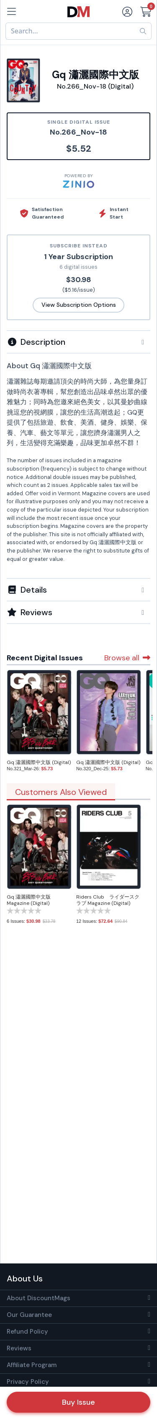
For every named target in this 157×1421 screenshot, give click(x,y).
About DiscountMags (38, 1298)
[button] (78, 342)
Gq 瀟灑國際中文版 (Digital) (39, 762)
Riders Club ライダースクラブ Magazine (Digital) (107, 900)
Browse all (127, 658)
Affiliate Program (32, 1365)
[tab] (78, 341)
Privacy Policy (28, 1382)
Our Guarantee (29, 1315)
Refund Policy (27, 1331)
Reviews (19, 1348)
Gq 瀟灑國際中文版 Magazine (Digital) (29, 900)
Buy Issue (78, 1402)
